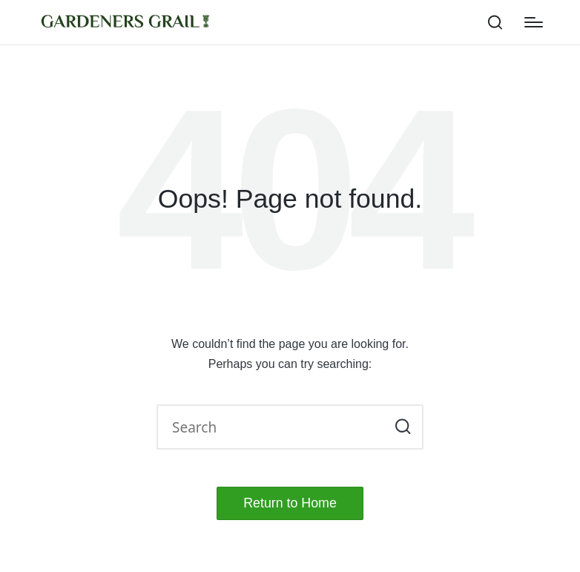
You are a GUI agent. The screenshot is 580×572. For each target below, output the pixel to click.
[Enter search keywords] (290, 427)
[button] (403, 427)
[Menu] (533, 22)
